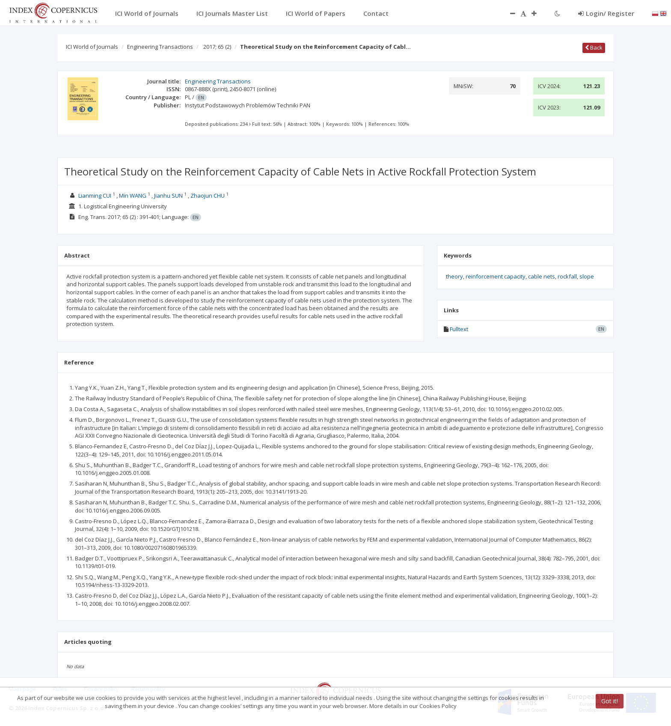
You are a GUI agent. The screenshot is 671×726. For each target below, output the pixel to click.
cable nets (541, 276)
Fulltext (459, 329)
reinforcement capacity (496, 276)
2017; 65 (217, 46)
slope (586, 276)
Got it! (609, 701)
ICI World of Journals (92, 46)
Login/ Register (606, 13)
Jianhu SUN (168, 195)
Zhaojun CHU (207, 195)
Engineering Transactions (160, 46)
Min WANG (132, 195)
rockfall (567, 276)
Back (594, 47)
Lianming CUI (94, 195)
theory (454, 276)
